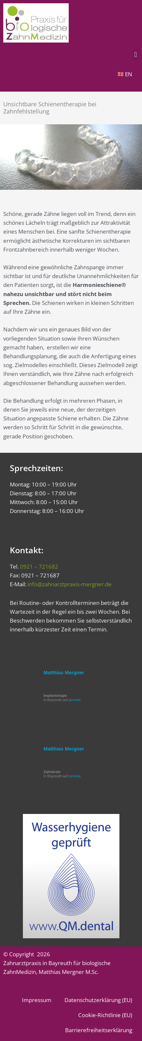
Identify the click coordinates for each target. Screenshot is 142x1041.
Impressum (36, 1000)
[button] (136, 54)
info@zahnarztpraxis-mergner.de (69, 584)
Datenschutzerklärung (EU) (98, 1000)
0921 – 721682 (39, 566)
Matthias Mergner (64, 672)
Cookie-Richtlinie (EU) (105, 1015)
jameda (74, 700)
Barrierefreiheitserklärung (98, 1030)
